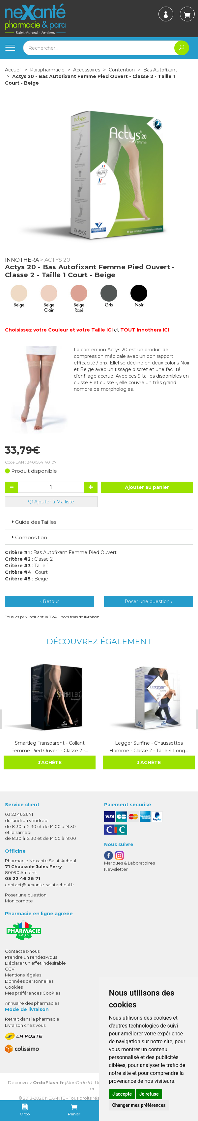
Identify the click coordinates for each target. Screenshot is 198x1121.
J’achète (49, 762)
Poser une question (25, 894)
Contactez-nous (22, 950)
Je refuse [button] (149, 1094)
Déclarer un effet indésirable (35, 963)
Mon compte (19, 900)
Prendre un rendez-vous (31, 957)
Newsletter (116, 868)
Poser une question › (148, 601)
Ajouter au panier (147, 487)
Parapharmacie (47, 70)
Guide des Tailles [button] (33, 522)
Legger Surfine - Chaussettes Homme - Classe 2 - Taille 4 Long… (148, 746)
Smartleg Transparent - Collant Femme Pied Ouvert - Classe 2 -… (49, 746)
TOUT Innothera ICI (144, 330)
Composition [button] (28, 537)
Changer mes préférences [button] (139, 1105)
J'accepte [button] (122, 1094)
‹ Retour (49, 601)
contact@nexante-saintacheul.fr (39, 884)
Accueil (13, 70)
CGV (9, 969)
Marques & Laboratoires (129, 863)
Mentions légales (23, 974)
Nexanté (55, 1097)
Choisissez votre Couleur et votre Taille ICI (59, 330)
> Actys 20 (55, 260)
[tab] (99, 521)
